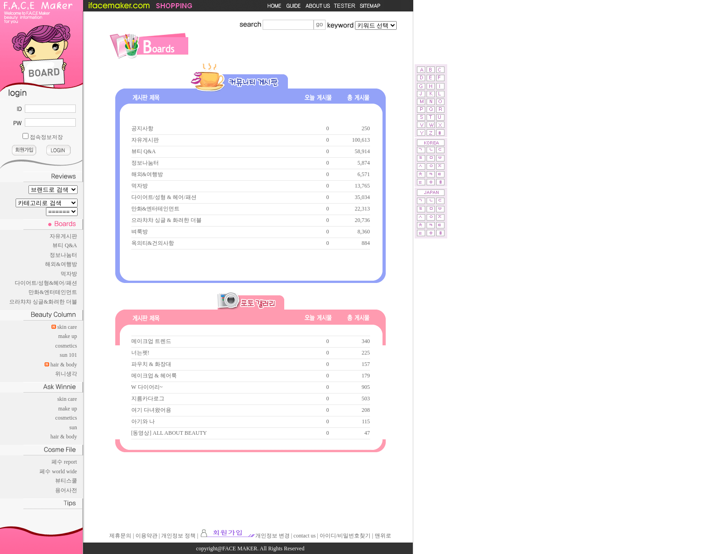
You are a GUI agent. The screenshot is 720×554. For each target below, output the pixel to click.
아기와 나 (143, 421)
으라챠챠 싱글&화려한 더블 (43, 302)
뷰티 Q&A (64, 245)
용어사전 (66, 490)
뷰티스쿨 (66, 480)
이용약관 (146, 535)
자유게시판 (63, 236)
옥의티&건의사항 (152, 243)
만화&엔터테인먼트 (52, 292)
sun (73, 427)
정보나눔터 (63, 255)
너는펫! (140, 352)
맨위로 (383, 535)
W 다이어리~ (147, 387)
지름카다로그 (147, 398)
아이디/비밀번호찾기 (345, 535)
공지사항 (142, 128)
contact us (304, 535)
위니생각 (66, 374)
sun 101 (68, 355)
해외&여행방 (61, 264)
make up (67, 336)
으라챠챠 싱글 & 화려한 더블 (166, 220)
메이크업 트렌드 (151, 341)
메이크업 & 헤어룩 (154, 375)
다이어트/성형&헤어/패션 (46, 283)
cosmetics (66, 346)
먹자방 (69, 274)
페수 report (64, 462)
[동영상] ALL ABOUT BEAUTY (169, 433)
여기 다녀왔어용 (151, 410)
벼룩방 (139, 231)
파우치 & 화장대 (151, 364)
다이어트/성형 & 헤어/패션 (164, 197)
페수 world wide (58, 471)
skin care (67, 327)
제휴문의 (120, 535)
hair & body (64, 364)
